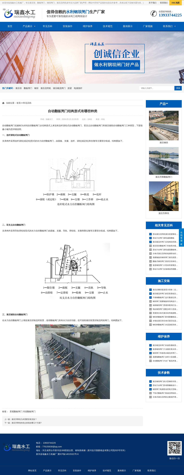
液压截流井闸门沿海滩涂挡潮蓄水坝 (164, 242)
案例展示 (128, 26)
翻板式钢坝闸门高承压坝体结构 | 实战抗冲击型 (164, 261)
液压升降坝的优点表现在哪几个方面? (26, 423)
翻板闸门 (28, 88)
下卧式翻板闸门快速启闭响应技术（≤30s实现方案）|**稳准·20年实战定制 (164, 393)
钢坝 (36, 88)
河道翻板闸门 (29, 411)
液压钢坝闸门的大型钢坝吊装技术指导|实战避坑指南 (164, 381)
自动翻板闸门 (8, 125)
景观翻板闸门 (16, 411)
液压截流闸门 (59, 88)
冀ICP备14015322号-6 (68, 454)
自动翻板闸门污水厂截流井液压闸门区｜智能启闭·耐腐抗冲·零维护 (164, 361)
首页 (9, 26)
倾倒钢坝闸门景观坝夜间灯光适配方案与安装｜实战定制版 (164, 305)
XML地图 (176, 3)
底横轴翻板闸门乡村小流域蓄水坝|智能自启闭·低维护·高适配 (164, 357)
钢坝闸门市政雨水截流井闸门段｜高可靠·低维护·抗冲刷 (164, 353)
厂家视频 (148, 26)
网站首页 (32, 470)
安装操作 (67, 26)
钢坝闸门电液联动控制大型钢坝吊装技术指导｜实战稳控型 (164, 389)
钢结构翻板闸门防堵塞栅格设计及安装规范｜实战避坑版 (164, 317)
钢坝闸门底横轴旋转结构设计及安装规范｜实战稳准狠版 (164, 301)
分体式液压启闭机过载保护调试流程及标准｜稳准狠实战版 (164, 397)
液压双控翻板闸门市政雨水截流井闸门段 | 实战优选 (164, 246)
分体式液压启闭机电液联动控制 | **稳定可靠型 (164, 253)
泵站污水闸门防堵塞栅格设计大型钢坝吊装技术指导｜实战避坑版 (164, 385)
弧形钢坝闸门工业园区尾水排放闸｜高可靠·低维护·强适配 (164, 349)
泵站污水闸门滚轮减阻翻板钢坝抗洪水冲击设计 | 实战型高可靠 (164, 249)
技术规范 (107, 26)
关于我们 (152, 3)
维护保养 (87, 26)
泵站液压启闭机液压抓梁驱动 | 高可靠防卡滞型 (164, 234)
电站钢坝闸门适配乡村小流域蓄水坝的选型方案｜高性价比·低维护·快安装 (164, 309)
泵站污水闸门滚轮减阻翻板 (161, 238)
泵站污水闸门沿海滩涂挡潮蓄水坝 (164, 269)
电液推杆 (78, 88)
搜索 (178, 88)
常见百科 (47, 26)
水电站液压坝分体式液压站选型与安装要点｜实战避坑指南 (164, 321)
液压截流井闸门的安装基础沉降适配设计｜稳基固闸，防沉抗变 (164, 293)
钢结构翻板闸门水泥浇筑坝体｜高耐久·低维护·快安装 (164, 324)
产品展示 (27, 26)
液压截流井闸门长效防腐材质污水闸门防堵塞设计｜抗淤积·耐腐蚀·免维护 (164, 345)
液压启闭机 (46, 88)
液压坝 (18, 88)
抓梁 (70, 88)
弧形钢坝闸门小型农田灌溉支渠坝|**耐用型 (164, 265)
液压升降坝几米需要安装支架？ (24, 419)
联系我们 (164, 3)
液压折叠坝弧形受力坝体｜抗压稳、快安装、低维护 (164, 290)
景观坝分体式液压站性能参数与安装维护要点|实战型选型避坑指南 (164, 313)
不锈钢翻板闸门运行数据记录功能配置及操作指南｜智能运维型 (164, 297)
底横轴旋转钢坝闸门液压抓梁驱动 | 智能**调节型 (164, 257)
